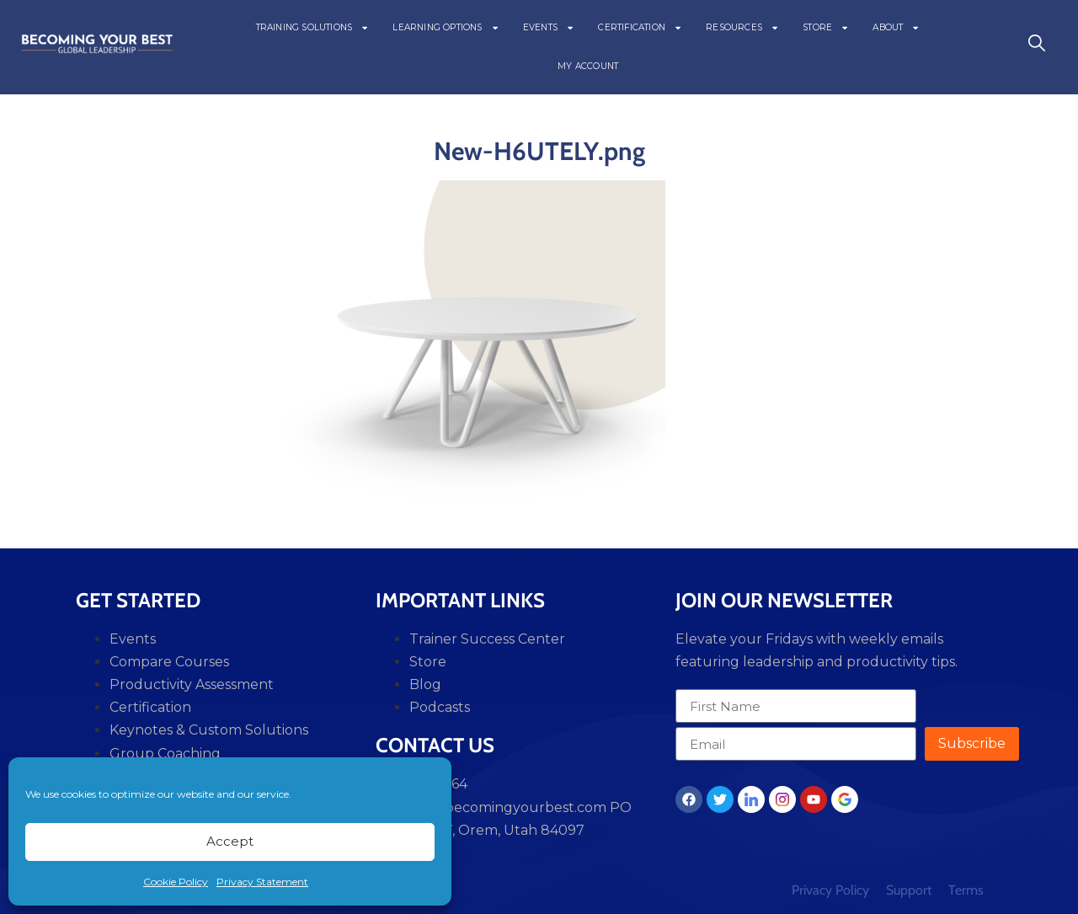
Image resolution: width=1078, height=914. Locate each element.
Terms (966, 890)
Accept (229, 841)
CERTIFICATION (640, 27)
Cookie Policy (175, 881)
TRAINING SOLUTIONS (313, 27)
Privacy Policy (830, 890)
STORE (826, 27)
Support (908, 890)
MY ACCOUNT (588, 66)
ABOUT (896, 27)
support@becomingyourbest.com (491, 807)
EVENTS (548, 27)
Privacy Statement (262, 881)
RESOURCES (742, 27)
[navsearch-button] (1037, 47)
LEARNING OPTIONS (445, 27)
